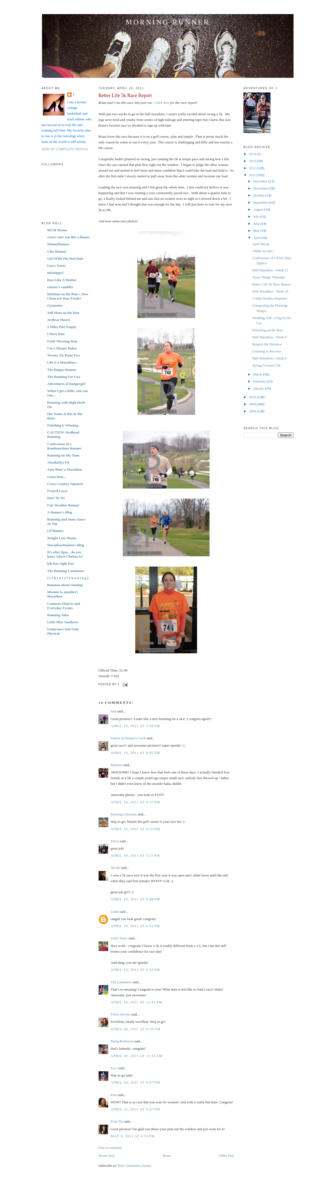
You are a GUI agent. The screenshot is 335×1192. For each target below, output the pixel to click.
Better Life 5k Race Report (125, 95)
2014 (253, 154)
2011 (253, 175)
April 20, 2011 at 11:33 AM (137, 1056)
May (256, 231)
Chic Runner (57, 251)
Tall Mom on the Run (63, 313)
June (256, 223)
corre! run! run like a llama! (68, 237)
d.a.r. (114, 1068)
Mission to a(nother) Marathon (62, 594)
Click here (162, 103)
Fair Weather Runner (63, 505)
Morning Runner (168, 22)
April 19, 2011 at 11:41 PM (136, 1002)
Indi (113, 711)
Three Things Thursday (268, 277)
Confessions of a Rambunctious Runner (64, 446)
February (260, 381)
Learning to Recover (266, 351)
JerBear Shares (58, 320)
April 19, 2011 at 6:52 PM (135, 926)
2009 (253, 404)
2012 (253, 168)
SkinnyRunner (58, 244)
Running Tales (58, 615)
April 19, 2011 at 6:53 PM (135, 970)
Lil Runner (55, 531)
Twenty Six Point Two (63, 355)
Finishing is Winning (62, 425)
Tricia (115, 841)
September (261, 202)
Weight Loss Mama (61, 538)
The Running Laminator (65, 571)
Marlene (116, 765)
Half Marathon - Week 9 (269, 337)
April (257, 238)
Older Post (226, 1156)
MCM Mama (57, 230)
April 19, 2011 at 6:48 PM (135, 899)
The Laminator (121, 982)
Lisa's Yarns (56, 266)
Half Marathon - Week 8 (269, 358)
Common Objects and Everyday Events (63, 606)
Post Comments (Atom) (135, 1166)
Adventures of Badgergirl (66, 384)
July (256, 216)
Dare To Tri (56, 498)
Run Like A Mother (62, 280)
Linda (115, 912)
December (261, 181)
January (259, 388)
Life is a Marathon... (62, 362)
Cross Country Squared (65, 484)
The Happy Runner (61, 370)
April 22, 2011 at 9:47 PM (135, 1109)
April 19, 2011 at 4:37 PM (135, 802)
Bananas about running (65, 585)
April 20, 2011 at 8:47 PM (135, 1082)
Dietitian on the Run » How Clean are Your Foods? (67, 296)
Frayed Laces (57, 491)
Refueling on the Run (267, 330)
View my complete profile (64, 149)
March (258, 374)
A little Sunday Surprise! (269, 298)
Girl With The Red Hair (65, 258)
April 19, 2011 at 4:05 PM (135, 753)
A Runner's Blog (59, 512)
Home (167, 1156)
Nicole (115, 868)
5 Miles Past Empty (61, 327)
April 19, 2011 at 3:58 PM (135, 726)
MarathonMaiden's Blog (65, 545)
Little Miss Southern (62, 622)
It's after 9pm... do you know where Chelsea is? (65, 554)
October (259, 195)
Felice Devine (120, 1014)
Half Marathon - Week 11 (270, 270)
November (261, 188)
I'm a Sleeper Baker (62, 348)
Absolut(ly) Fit (58, 462)
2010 (253, 397)
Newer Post (106, 1156)
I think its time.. (263, 251)
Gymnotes (54, 305)
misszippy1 (55, 273)
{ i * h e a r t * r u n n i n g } (68, 578)
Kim (114, 1095)
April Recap (260, 244)
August (258, 209)
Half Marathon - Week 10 (270, 291)
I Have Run (56, 334)
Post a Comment (110, 1148)
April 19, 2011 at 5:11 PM (135, 855)
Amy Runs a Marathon (64, 469)
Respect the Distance (267, 344)
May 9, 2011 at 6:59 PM (133, 1136)
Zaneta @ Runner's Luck (128, 738)
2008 (253, 411)
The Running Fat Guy (63, 377)
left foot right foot (60, 563)
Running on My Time (63, 455)
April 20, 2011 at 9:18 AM (135, 1029)
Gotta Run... (56, 477)
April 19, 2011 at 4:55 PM (135, 829)
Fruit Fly (117, 1121)
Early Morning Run (62, 341)
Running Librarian (124, 814)
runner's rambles (60, 287)
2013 (253, 161)
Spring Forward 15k (266, 365)
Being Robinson (122, 1041)
